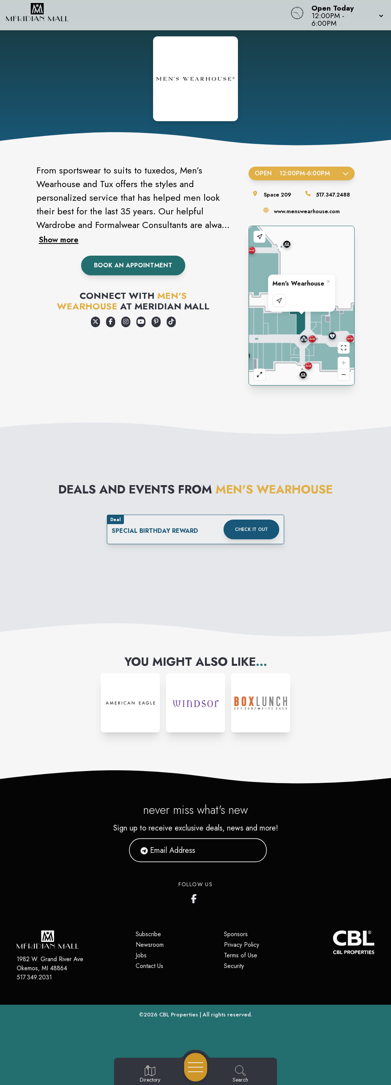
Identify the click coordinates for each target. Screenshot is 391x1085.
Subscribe (148, 934)
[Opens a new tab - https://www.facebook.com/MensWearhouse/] (110, 322)
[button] (345, 15)
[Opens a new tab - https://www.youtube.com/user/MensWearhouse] (140, 322)
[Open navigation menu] (195, 1067)
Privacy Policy (241, 944)
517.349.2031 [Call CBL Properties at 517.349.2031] (34, 977)
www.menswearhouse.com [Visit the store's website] (307, 211)
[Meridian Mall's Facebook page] (195, 897)
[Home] (148, 15)
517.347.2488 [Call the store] (333, 194)
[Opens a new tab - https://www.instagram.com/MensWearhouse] (125, 322)
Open (302, 173)
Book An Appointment (133, 265)
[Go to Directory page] (150, 1074)
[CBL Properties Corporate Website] (333, 942)
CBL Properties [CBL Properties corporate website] (178, 1014)
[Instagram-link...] (130, 702)
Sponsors (236, 934)
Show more (58, 239)
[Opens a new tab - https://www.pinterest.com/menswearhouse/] (156, 322)
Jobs (141, 955)
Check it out (251, 529)
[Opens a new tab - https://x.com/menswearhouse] (95, 322)
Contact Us (149, 966)
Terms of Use (240, 955)
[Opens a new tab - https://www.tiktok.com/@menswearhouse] (171, 322)
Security (234, 966)
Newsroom (150, 944)
